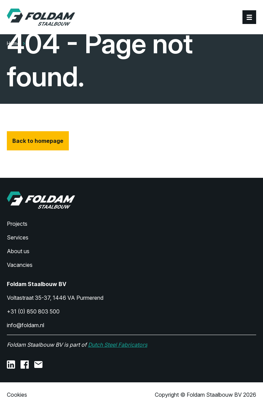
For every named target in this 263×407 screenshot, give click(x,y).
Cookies (17, 394)
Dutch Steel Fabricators (117, 344)
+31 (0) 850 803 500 (33, 311)
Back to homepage (37, 140)
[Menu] (249, 17)
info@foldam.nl (25, 325)
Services (17, 237)
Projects (17, 223)
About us (18, 251)
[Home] (41, 17)
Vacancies (20, 264)
